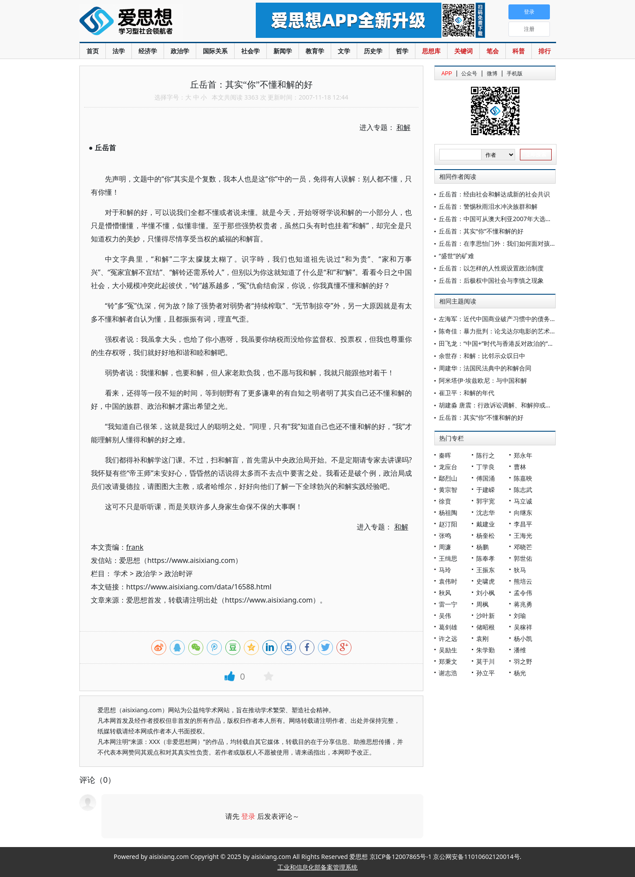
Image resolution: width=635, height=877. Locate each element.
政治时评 (178, 573)
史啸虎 (485, 581)
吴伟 (445, 615)
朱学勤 (485, 650)
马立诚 (523, 501)
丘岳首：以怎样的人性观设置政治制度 (491, 268)
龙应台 (448, 467)
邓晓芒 (523, 547)
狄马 (520, 570)
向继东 (523, 512)
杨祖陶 (448, 512)
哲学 (402, 51)
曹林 (520, 467)
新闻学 (282, 51)
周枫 (482, 604)
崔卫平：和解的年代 (466, 393)
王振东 (485, 570)
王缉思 (448, 558)
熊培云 (523, 581)
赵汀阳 (448, 524)
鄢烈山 (448, 478)
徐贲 (445, 501)
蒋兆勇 (523, 604)
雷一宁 (448, 604)
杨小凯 (523, 638)
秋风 (445, 592)
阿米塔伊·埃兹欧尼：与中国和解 (483, 380)
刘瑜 (520, 615)
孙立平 (485, 673)
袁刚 (482, 638)
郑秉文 (448, 661)
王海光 (523, 535)
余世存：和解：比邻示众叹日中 (482, 356)
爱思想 (149, 22)
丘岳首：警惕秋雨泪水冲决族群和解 (488, 206)
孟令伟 (523, 592)
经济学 (147, 51)
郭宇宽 (485, 501)
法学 (118, 51)
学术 (121, 573)
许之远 (448, 638)
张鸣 (445, 535)
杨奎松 (485, 535)
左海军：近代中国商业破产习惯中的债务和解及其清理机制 (519, 319)
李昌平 (523, 524)
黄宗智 (448, 489)
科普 (518, 51)
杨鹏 (482, 547)
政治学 (180, 51)
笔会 (492, 51)
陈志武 (523, 489)
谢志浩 (448, 673)
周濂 (445, 547)
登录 (248, 816)
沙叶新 (485, 615)
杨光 (520, 673)
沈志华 (485, 512)
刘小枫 (485, 592)
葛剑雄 (448, 627)
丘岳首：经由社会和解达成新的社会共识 (494, 194)
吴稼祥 (523, 627)
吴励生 (448, 650)
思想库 (431, 51)
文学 (344, 51)
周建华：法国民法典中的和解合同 (485, 368)
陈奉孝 (485, 558)
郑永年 (523, 455)
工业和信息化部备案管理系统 (317, 867)
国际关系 (215, 51)
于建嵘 (485, 489)
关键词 (463, 51)
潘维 (520, 650)
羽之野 (523, 661)
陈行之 (485, 455)
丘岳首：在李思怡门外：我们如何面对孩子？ (500, 243)
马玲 (445, 570)
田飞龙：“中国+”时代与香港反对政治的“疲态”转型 (507, 343)
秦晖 (445, 455)
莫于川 (485, 661)
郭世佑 (523, 558)
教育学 (315, 51)
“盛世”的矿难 (456, 256)
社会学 (250, 51)
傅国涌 (485, 478)
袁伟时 (448, 581)
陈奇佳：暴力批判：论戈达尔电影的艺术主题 (500, 331)
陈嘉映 (523, 478)
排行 (544, 51)
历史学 (373, 51)
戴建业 (485, 524)
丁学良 (485, 467)
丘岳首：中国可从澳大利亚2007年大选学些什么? (506, 219)
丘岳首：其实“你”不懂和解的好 (481, 231)
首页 (92, 51)
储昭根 (485, 627)
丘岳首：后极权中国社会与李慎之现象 (491, 280)
